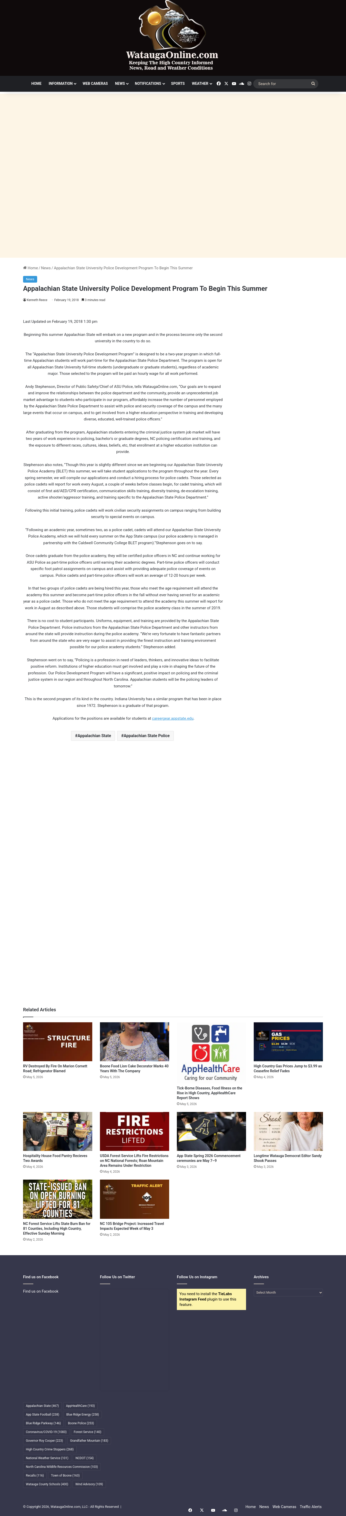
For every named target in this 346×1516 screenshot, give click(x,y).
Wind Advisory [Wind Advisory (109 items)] (89, 1484)
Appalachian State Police (147, 735)
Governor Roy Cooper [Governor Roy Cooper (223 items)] (44, 1440)
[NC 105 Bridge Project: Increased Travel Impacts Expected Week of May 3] (134, 1199)
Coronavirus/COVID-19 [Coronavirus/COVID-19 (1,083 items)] (46, 1432)
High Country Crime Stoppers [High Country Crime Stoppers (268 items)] (50, 1449)
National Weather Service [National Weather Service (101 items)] (47, 1458)
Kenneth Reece (37, 300)
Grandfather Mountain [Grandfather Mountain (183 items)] (89, 1440)
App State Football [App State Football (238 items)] (42, 1414)
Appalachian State (94, 735)
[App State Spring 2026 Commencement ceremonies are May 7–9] (211, 1131)
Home (36, 83)
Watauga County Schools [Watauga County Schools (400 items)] (47, 1484)
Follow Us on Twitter (117, 1277)
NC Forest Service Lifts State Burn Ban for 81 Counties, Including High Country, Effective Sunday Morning (56, 1228)
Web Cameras (95, 83)
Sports (178, 83)
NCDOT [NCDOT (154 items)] (85, 1458)
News (120, 83)
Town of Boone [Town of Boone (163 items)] (65, 1475)
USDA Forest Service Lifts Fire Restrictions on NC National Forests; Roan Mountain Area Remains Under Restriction (134, 1161)
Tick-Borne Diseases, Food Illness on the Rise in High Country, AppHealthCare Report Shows (209, 1093)
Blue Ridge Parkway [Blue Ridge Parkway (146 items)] (43, 1423)
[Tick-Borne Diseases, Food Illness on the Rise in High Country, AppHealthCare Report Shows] (211, 1052)
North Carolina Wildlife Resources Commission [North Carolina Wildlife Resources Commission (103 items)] (62, 1467)
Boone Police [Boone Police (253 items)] (81, 1423)
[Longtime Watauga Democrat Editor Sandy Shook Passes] (288, 1131)
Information (61, 83)
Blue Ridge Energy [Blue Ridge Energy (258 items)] (82, 1414)
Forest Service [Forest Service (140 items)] (87, 1432)
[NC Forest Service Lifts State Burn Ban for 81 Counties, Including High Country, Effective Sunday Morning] (57, 1199)
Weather (200, 83)
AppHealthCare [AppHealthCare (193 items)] (80, 1406)
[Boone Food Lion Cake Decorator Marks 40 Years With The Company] (134, 1041)
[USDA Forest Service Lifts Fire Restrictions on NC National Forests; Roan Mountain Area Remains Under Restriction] (134, 1131)
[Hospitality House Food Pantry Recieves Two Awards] (57, 1131)
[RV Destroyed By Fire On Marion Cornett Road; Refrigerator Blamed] (57, 1041)
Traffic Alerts (311, 1506)
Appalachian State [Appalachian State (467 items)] (42, 1406)
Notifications (148, 83)
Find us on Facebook (40, 1291)
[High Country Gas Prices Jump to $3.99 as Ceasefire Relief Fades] (288, 1041)
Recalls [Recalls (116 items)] (35, 1475)
